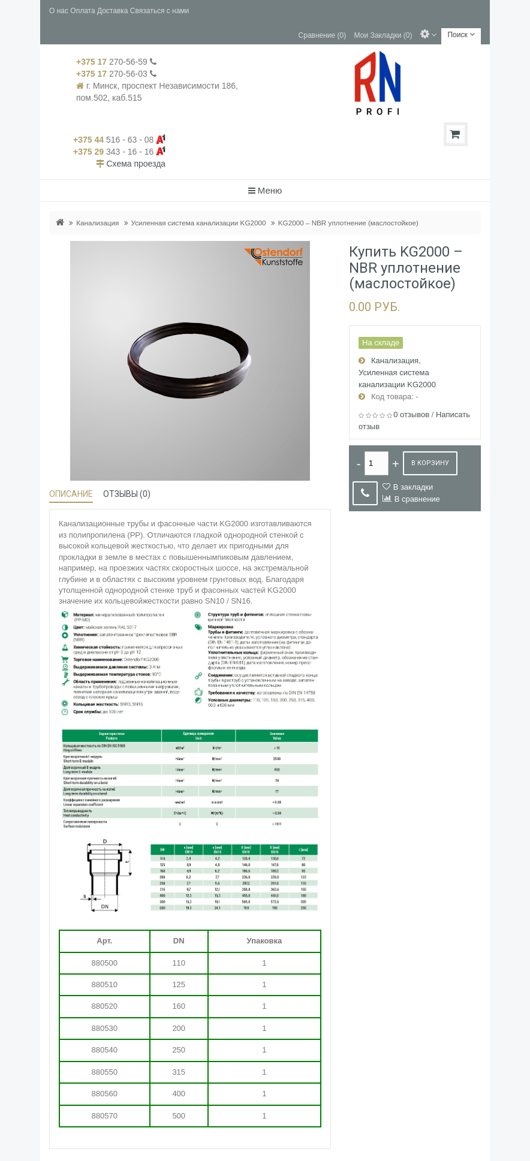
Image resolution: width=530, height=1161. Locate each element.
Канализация (97, 223)
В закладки (413, 487)
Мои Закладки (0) (383, 35)
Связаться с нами (159, 11)
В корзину (430, 463)
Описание (71, 494)
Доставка (112, 11)
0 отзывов (411, 414)
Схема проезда (135, 163)
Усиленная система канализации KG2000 (198, 223)
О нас (58, 11)
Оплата (82, 11)
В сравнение (417, 498)
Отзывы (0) (126, 494)
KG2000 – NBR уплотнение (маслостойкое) (348, 223)
